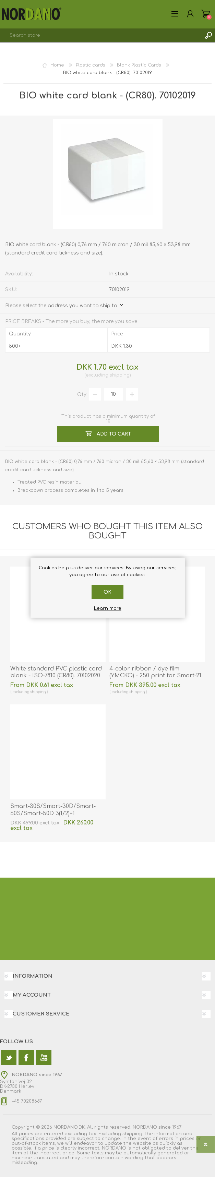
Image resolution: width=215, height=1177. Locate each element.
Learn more (107, 608)
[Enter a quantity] (113, 394)
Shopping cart (205, 13)
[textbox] (100, 35)
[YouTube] (43, 1057)
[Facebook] (26, 1057)
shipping (120, 375)
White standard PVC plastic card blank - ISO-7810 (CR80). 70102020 (56, 672)
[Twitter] (8, 1057)
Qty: (82, 394)
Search (208, 35)
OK (107, 592)
